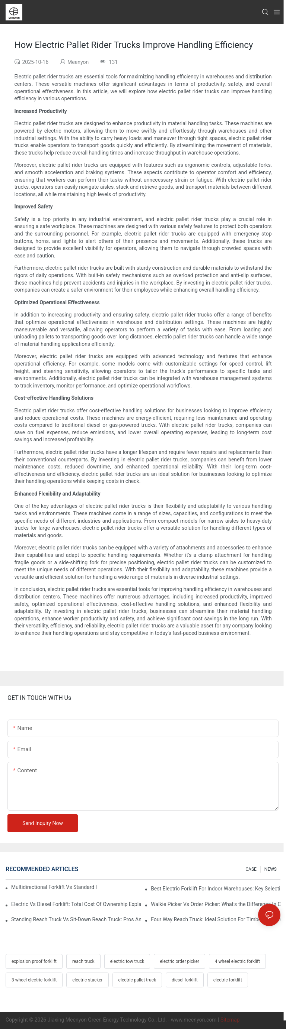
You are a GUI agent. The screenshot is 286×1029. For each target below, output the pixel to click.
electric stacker (87, 980)
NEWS (270, 869)
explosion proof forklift (34, 961)
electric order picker (179, 961)
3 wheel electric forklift (34, 980)
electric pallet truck (137, 980)
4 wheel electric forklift (237, 961)
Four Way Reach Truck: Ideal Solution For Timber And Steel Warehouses (215, 919)
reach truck (83, 961)
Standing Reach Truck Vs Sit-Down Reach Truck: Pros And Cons (76, 919)
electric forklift (227, 980)
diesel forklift (185, 980)
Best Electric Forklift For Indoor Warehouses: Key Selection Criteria (215, 889)
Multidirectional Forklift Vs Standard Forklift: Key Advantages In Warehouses (53, 887)
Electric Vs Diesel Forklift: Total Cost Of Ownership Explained (76, 904)
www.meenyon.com (194, 1020)
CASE (251, 869)
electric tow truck (127, 961)
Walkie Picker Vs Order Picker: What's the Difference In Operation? (215, 904)
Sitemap (229, 1020)
